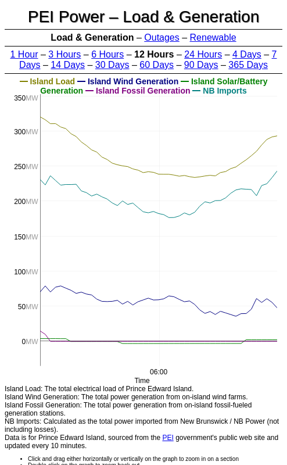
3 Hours (64, 54)
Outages (161, 37)
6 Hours (107, 54)
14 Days (68, 65)
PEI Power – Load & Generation (143, 17)
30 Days (112, 65)
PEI (167, 438)
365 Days (248, 65)
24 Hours (203, 54)
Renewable (213, 37)
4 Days (246, 54)
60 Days (156, 65)
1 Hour (24, 54)
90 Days (201, 65)
